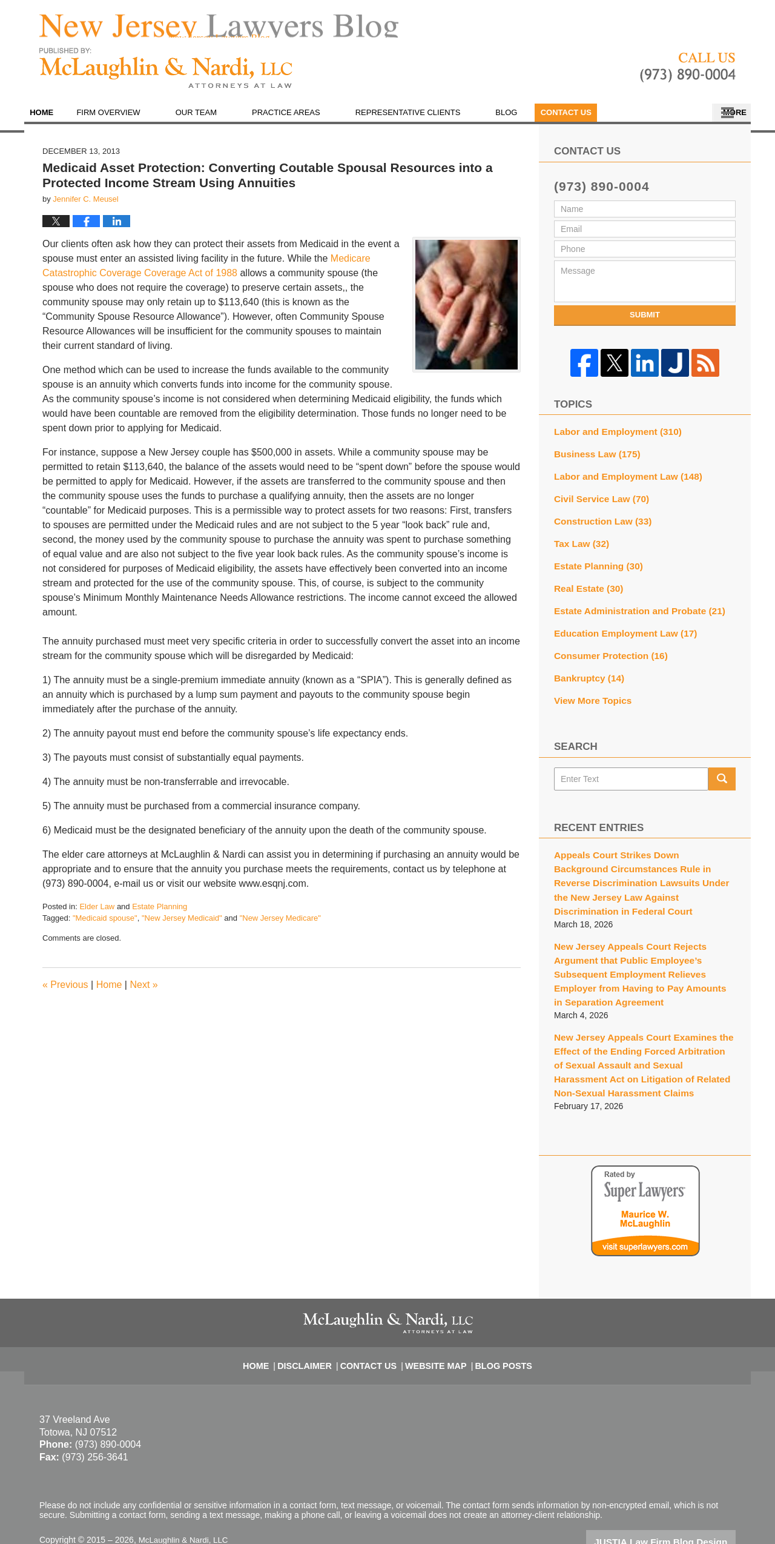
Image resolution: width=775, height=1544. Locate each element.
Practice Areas (310, 120)
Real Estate (585, 586)
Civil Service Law (597, 501)
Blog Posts (495, 1319)
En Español (601, 120)
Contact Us (686, 120)
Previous (65, 992)
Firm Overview (132, 120)
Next (143, 992)
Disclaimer (314, 1319)
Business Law (593, 459)
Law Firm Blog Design (678, 1501)
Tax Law (579, 544)
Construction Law (598, 523)
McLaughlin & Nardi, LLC (186, 1500)
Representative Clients (431, 120)
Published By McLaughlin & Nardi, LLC (688, 76)
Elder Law (96, 914)
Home (53, 120)
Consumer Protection (606, 650)
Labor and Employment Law (621, 480)
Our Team (219, 120)
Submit (645, 323)
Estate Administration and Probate (632, 607)
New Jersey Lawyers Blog (165, 76)
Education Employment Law (619, 629)
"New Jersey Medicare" (280, 926)
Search (722, 769)
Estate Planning (159, 914)
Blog (530, 120)
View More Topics (589, 692)
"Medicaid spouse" (105, 926)
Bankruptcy (586, 671)
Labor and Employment (612, 438)
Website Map (434, 1319)
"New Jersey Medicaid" (182, 926)
